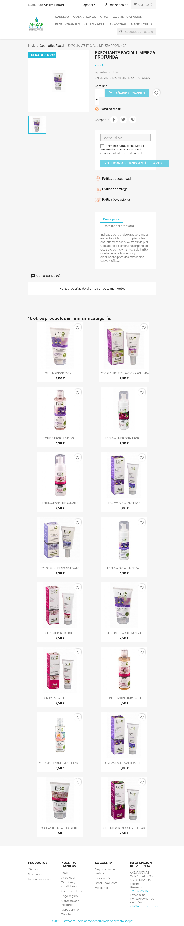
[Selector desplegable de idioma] (89, 5)
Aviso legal (68, 877)
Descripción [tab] (111, 219)
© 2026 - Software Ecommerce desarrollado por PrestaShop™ (92, 921)
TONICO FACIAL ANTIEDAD (124, 503)
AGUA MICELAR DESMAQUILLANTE (60, 763)
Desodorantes (67, 24)
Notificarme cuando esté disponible (134, 163)
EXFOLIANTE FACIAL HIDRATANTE (60, 828)
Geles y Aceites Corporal (105, 24)
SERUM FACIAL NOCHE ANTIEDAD (124, 828)
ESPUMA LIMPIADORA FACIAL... (124, 438)
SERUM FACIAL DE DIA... (59, 633)
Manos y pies (141, 24)
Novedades (35, 874)
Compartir (114, 119)
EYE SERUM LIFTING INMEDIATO (60, 568)
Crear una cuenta (106, 883)
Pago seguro (69, 896)
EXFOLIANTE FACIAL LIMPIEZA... (124, 633)
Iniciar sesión (103, 878)
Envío (64, 872)
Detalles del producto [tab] (119, 226)
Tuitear (123, 119)
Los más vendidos (39, 879)
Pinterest (132, 119)
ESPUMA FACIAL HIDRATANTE (60, 503)
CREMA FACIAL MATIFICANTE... (124, 763)
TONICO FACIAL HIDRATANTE (124, 698)
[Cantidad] (99, 93)
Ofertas (33, 869)
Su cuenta (103, 863)
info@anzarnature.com (144, 906)
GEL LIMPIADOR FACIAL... (60, 373)
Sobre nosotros (71, 891)
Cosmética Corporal (90, 17)
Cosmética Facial (127, 17)
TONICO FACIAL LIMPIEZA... (60, 438)
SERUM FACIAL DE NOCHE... (60, 698)
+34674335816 (53, 5)
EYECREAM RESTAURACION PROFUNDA (124, 373)
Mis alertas (102, 888)
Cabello (62, 17)
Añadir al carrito (127, 93)
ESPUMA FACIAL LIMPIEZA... (124, 568)
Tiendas (66, 914)
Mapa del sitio (70, 909)
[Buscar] (136, 31)
